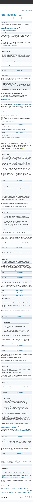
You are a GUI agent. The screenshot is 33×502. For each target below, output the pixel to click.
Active (26, 10)
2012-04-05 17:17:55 (20, 453)
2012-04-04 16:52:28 (20, 180)
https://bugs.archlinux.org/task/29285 (8, 427)
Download (30, 2)
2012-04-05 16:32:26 (20, 436)
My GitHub (8, 99)
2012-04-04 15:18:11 (20, 132)
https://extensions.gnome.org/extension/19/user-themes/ (20, 104)
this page (22, 270)
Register (11, 7)
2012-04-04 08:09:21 (20, 70)
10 (18, 17)
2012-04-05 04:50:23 (20, 247)
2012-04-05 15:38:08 (20, 363)
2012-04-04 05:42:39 (20, 22)
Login (14, 7)
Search (7, 7)
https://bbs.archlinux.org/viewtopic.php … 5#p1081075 (13, 477)
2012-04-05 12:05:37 (20, 277)
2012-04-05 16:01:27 (20, 392)
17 (24, 17)
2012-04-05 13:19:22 (20, 290)
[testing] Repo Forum (10, 14)
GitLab (15, 2)
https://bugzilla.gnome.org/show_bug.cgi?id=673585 (18, 430)
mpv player (3, 99)
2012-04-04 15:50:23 (20, 151)
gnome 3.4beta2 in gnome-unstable (11, 15)
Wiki (11, 2)
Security (20, 2)
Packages (6, 2)
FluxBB (30, 497)
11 (20, 17)
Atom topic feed (29, 496)
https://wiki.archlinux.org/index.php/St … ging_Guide (11, 482)
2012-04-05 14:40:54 (20, 295)
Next (27, 17)
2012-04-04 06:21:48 (20, 32)
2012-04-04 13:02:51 (20, 124)
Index (2, 7)
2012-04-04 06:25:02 (20, 48)
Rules (4, 7)
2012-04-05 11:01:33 (20, 272)
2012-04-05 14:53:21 (20, 345)
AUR (25, 2)
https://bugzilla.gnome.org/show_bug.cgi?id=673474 (11, 28)
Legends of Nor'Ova (4, 242)
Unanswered (29, 10)
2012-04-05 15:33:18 (20, 350)
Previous (5, 17)
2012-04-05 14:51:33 (20, 316)
